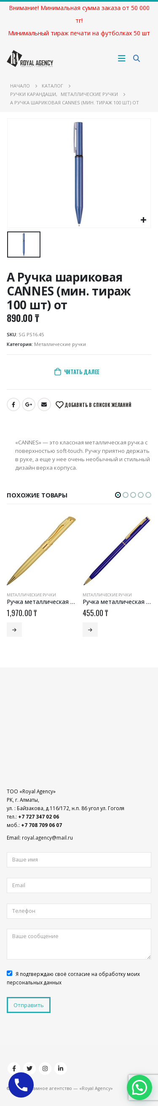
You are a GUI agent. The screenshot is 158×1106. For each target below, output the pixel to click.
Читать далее (82, 371)
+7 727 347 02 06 (38, 816)
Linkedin (60, 1068)
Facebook (13, 404)
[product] (41, 550)
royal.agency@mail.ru (47, 837)
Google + (28, 404)
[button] (118, 495)
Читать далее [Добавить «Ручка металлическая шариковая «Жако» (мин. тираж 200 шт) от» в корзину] (90, 629)
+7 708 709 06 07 (41, 825)
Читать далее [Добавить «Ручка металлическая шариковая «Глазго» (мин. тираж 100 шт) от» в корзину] (14, 629)
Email (44, 404)
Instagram (45, 1068)
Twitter (29, 1068)
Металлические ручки (60, 344)
